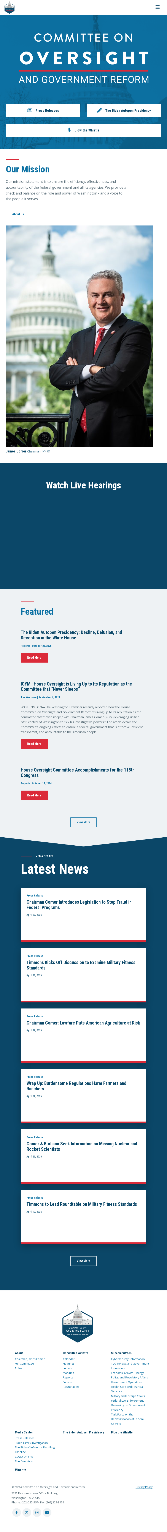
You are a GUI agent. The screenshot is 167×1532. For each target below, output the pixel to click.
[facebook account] (16, 1512)
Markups (68, 1373)
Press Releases (24, 1438)
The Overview (24, 1461)
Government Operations (126, 1382)
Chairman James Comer (30, 1359)
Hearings (68, 1363)
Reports (68, 1377)
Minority (20, 1470)
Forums (67, 1382)
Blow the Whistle (122, 1432)
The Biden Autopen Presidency (83, 1432)
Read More (34, 657)
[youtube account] (47, 1512)
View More (83, 822)
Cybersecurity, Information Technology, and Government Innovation (130, 1363)
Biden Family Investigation (31, 1443)
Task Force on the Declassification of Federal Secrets (127, 1419)
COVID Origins (24, 1457)
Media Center (24, 1432)
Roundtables (71, 1387)
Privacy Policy (144, 1487)
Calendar (69, 1359)
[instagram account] (37, 1512)
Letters (67, 1368)
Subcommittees (121, 1353)
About (19, 1353)
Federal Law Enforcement (127, 1400)
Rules (18, 1368)
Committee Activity (75, 1353)
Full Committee (24, 1363)
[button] (43, 110)
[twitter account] (26, 1512)
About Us (18, 214)
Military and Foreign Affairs (128, 1396)
